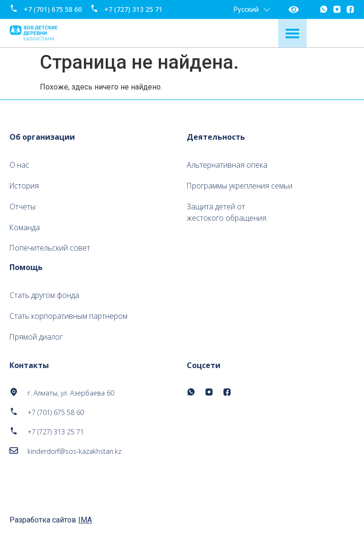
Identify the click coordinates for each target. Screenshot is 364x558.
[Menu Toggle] (292, 33)
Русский (252, 9)
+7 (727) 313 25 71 (133, 9)
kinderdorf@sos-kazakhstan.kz (74, 452)
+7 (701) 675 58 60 (53, 9)
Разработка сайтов (50, 520)
